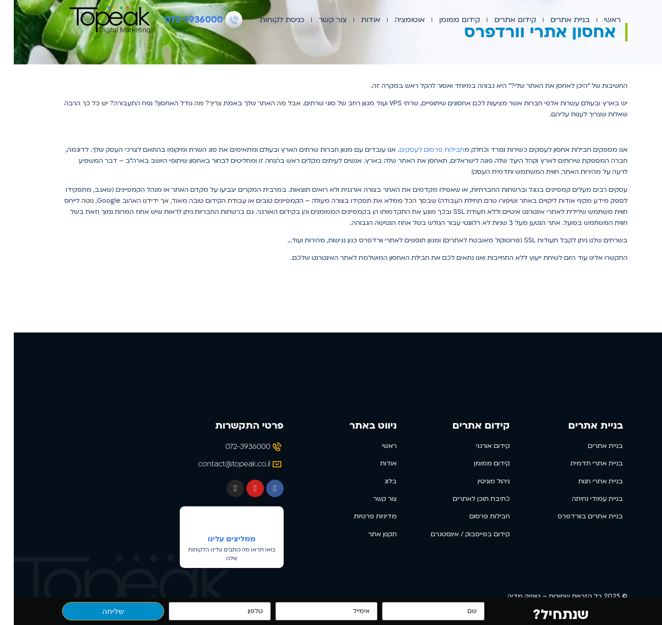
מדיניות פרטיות (361, 516)
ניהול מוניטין (480, 481)
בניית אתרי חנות (587, 481)
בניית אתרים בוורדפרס (576, 516)
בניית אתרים (556, 20)
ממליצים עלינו (218, 539)
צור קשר (319, 20)
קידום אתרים (501, 20)
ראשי (598, 20)
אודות (356, 20)
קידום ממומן (445, 20)
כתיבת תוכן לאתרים (467, 498)
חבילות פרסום (476, 516)
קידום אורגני (479, 446)
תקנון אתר (368, 534)
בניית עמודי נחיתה (583, 498)
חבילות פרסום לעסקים (418, 149)
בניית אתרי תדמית (583, 463)
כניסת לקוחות (268, 20)
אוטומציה (396, 20)
